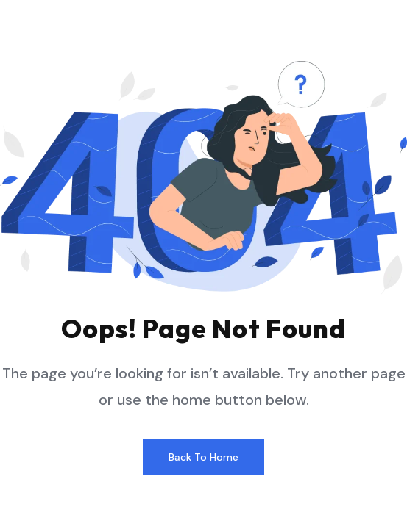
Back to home (203, 457)
